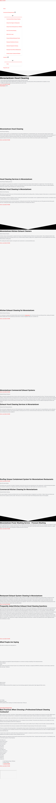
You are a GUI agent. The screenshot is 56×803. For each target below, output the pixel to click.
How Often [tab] (2, 745)
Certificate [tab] (2, 746)
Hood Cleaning (2, 85)
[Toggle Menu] (12, 15)
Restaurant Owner (8, 707)
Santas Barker (2, 707)
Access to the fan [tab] (3, 742)
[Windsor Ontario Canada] (8, 774)
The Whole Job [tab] (2, 740)
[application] (15, 12)
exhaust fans (27, 315)
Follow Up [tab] (2, 748)
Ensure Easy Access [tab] (3, 741)
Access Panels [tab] (2, 744)
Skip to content (2, 0)
